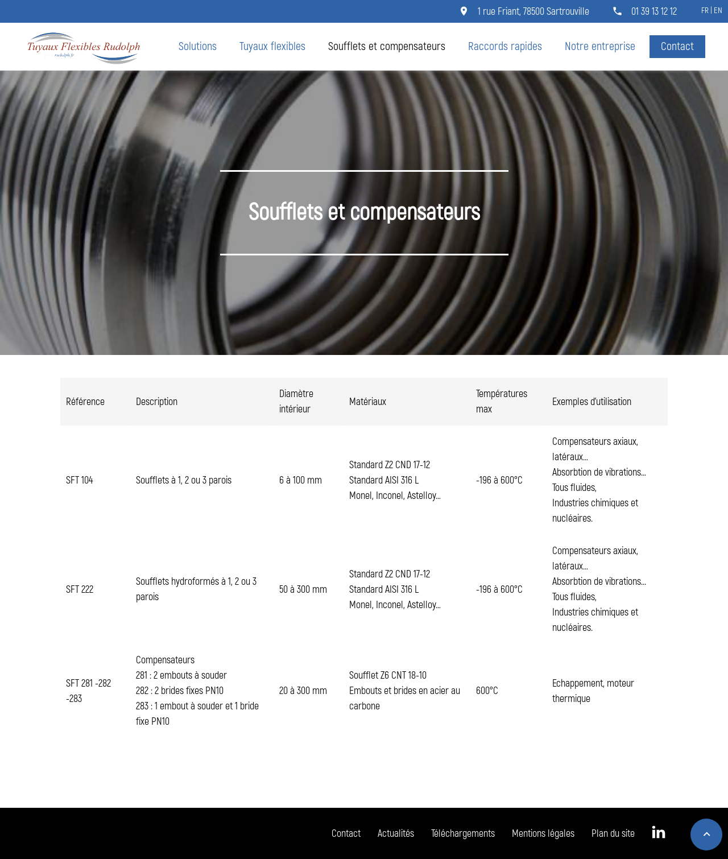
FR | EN (711, 10)
